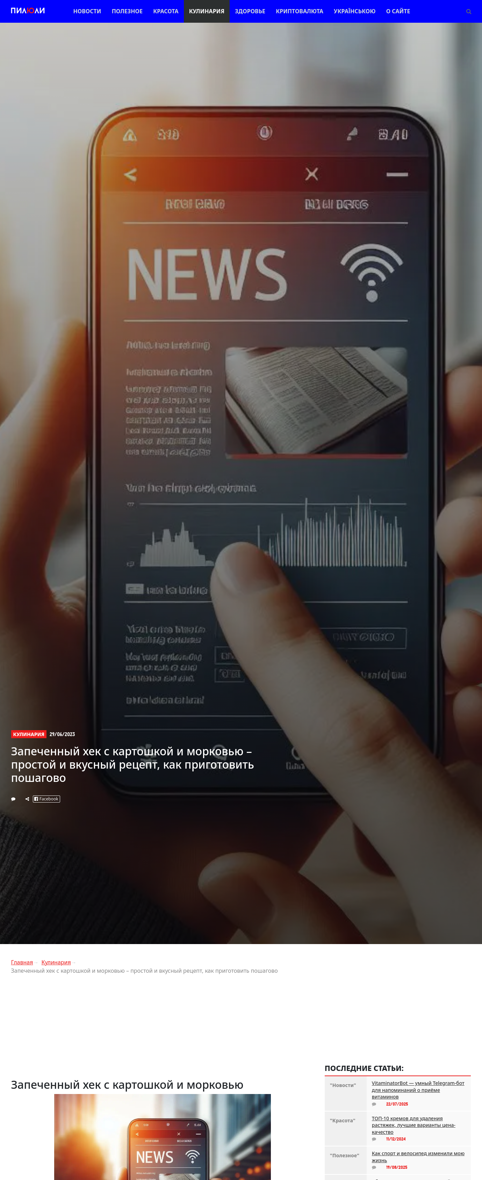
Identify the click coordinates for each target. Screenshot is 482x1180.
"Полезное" (344, 1155)
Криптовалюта (299, 11)
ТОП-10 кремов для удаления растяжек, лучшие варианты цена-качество (413, 1125)
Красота (165, 11)
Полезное (127, 11)
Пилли (27, 11)
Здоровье (250, 11)
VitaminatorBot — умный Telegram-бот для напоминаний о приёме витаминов (418, 1090)
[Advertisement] (162, 1029)
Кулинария (206, 11)
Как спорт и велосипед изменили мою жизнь (418, 1157)
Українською (354, 11)
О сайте (398, 11)
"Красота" (342, 1120)
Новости (87, 11)
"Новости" (343, 1085)
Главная (22, 962)
